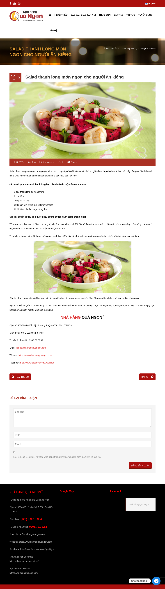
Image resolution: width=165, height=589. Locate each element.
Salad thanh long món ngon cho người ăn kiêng (74, 77)
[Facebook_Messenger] (156, 581)
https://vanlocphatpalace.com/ (23, 573)
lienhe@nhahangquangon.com (31, 348)
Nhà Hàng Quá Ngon (139, 504)
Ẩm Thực (110, 49)
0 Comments (47, 162)
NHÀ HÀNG (71, 317)
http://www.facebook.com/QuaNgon (37, 362)
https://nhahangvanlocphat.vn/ (24, 561)
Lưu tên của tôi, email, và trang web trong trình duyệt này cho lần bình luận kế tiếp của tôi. (57, 457)
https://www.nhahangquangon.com (35, 355)
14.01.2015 (18, 162)
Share (72, 162)
